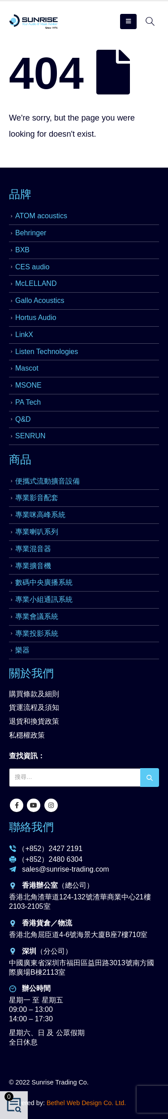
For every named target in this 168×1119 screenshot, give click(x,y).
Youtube (33, 805)
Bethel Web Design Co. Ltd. (86, 1102)
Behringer (30, 233)
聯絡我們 (31, 827)
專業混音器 (33, 549)
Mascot (27, 368)
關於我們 (31, 673)
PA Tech (28, 402)
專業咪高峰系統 (40, 514)
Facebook (16, 805)
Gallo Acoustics (39, 300)
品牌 (20, 194)
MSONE (28, 385)
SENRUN (30, 436)
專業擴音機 (33, 566)
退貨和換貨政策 (34, 721)
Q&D (23, 419)
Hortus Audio (35, 317)
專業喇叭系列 (36, 532)
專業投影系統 (36, 633)
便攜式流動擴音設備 (47, 481)
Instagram (51, 805)
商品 (20, 459)
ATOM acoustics (41, 216)
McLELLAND (35, 283)
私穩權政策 (27, 735)
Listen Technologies (46, 351)
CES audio (32, 267)
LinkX (24, 334)
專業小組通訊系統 (44, 599)
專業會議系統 (36, 616)
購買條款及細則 (34, 694)
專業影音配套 (36, 497)
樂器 (22, 650)
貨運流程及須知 (34, 707)
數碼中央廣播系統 (44, 582)
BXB (22, 250)
